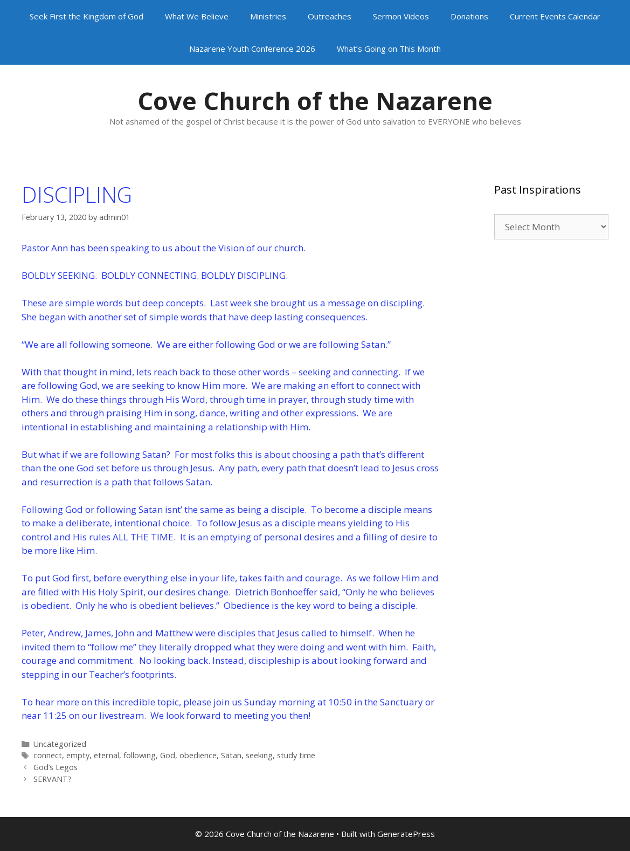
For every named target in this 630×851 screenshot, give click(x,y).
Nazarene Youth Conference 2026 (252, 48)
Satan (231, 755)
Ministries (268, 16)
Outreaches (329, 16)
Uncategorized (59, 744)
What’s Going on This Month (389, 48)
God (167, 755)
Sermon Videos (401, 16)
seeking (259, 755)
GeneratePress (406, 833)
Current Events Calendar (555, 16)
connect (47, 755)
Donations (469, 16)
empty (77, 755)
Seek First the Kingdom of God (86, 16)
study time (296, 755)
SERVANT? (52, 779)
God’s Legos (55, 767)
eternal (106, 755)
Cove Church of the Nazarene (315, 100)
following (139, 755)
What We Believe (197, 16)
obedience (198, 755)
